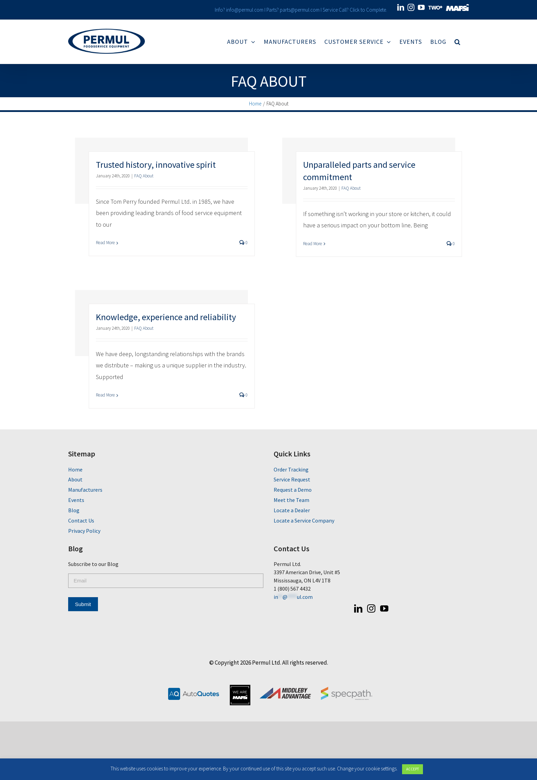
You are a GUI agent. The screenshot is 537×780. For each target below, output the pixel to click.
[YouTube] (383, 608)
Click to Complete (366, 10)
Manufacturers (84, 489)
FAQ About (142, 176)
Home (74, 469)
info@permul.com (243, 10)
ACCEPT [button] (412, 769)
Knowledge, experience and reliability (165, 317)
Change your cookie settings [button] (367, 768)
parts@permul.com (298, 10)
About (74, 479)
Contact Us (80, 520)
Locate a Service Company (302, 520)
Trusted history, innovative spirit (154, 164)
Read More (104, 243)
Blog (72, 510)
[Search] (456, 42)
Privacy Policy (83, 530)
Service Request (290, 479)
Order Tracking (289, 469)
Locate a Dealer (290, 510)
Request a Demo (291, 489)
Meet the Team (290, 499)
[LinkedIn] (357, 608)
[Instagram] (370, 608)
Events (75, 499)
